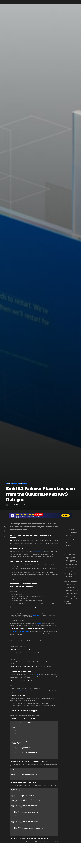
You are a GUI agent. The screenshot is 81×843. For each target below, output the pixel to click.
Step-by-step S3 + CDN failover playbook (70, 530)
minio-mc (38, 615)
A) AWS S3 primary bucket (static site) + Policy (71, 558)
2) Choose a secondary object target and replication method (71, 537)
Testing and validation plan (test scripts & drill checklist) (70, 574)
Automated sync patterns (69, 571)
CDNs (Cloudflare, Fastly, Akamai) (21, 631)
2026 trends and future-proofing (70, 593)
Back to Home (7, 2)
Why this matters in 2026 (69, 525)
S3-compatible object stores (16, 553)
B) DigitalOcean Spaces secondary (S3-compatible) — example (72, 561)
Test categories (69, 576)
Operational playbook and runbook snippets (70, 582)
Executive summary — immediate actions (70, 527)
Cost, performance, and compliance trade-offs (71, 591)
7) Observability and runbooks (72, 552)
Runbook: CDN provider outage (70, 588)
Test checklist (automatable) (71, 579)
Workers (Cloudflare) (24, 690)
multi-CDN (35, 674)
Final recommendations (68, 599)
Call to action (66, 601)
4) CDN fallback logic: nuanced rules (70, 544)
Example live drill (69, 578)
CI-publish (38, 623)
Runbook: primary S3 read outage (71, 585)
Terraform (14, 545)
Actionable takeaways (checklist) (70, 598)
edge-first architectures (38, 551)
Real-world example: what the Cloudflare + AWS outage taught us (71, 596)
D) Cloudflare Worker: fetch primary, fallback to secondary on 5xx (71, 569)
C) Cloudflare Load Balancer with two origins (71, 565)
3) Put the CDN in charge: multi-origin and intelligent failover (71, 541)
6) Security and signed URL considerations (71, 550)
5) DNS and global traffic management (70, 547)
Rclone (34, 615)
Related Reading (69, 603)
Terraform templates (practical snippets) (69, 555)
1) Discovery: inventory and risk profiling (71, 533)
